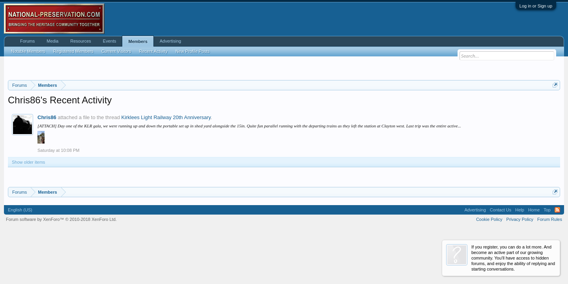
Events (109, 41)
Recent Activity (153, 51)
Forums (27, 41)
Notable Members (28, 51)
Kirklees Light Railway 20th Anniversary (166, 117)
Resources (80, 41)
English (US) (20, 209)
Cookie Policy (489, 219)
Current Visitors (116, 51)
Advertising (170, 41)
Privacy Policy (519, 219)
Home (534, 209)
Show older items (28, 162)
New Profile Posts (193, 51)
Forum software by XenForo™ (61, 219)
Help (519, 209)
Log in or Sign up (535, 6)
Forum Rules (549, 219)
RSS (557, 210)
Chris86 (46, 117)
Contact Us (500, 209)
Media (52, 41)
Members (137, 41)
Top (547, 209)
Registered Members (73, 51)
